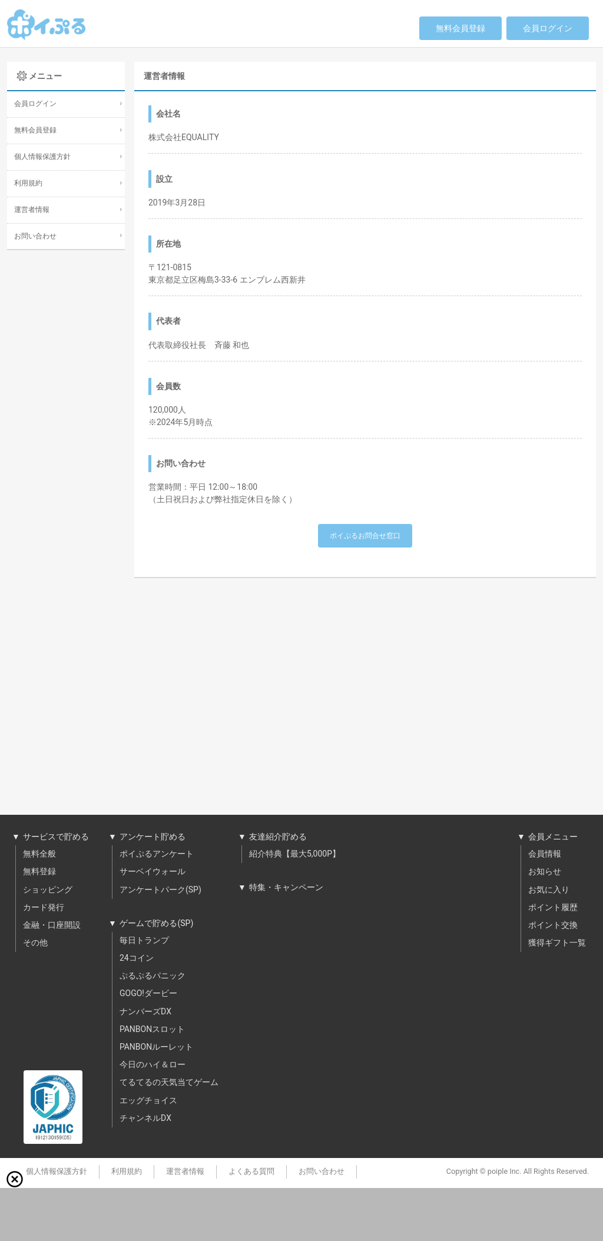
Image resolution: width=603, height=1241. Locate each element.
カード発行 (43, 907)
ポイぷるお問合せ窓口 (365, 535)
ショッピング (47, 890)
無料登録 (39, 872)
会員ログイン (547, 28)
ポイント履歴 (553, 907)
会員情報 (544, 854)
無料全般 (39, 854)
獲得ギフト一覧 (557, 943)
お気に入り (548, 890)
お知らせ (544, 872)
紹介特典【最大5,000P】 (294, 854)
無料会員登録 (460, 28)
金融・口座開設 (52, 925)
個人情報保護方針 (42, 157)
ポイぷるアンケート (157, 854)
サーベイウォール (152, 872)
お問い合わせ (35, 236)
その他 (35, 943)
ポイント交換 (553, 925)
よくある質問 (251, 1171)
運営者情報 (31, 210)
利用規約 (28, 183)
